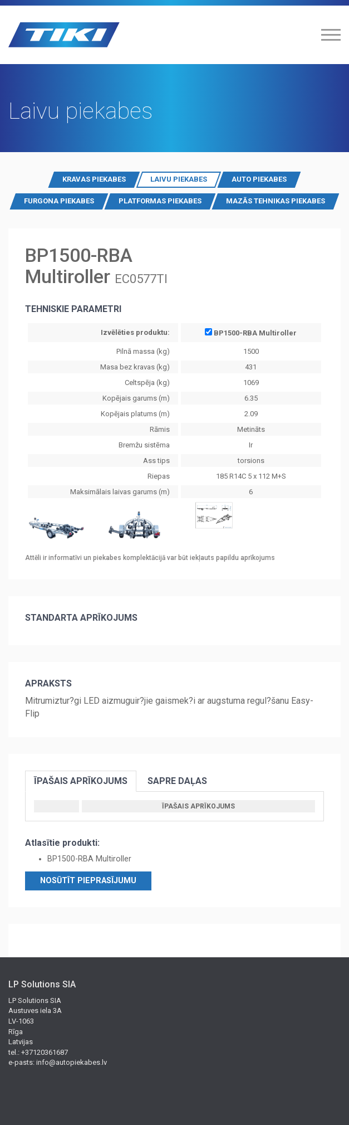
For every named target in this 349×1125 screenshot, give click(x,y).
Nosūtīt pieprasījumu (88, 880)
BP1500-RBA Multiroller (251, 332)
